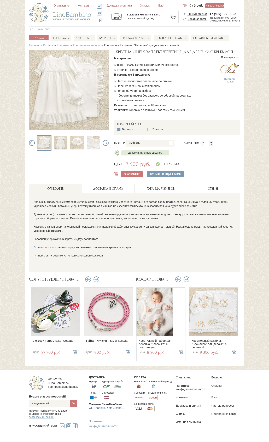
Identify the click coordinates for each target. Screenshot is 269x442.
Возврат (216, 377)
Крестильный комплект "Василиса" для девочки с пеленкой (209, 344)
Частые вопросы (222, 405)
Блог (161, 5)
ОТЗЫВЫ (213, 189)
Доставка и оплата (119, 5)
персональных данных (41, 417)
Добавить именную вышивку (145, 152)
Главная (34, 45)
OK (73, 403)
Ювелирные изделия (208, 38)
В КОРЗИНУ (132, 174)
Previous (32, 143)
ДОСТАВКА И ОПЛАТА (108, 189)
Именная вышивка (188, 422)
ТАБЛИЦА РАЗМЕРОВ (161, 189)
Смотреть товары (230, 80)
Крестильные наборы (86, 45)
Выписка (59, 38)
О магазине (61, 5)
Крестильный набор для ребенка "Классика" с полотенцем (155, 344)
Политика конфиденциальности (190, 387)
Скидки (180, 414)
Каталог (48, 45)
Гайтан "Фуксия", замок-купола (106, 340)
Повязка (155, 129)
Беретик (125, 129)
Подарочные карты (224, 414)
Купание (105, 38)
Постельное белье (169, 38)
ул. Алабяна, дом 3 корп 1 (106, 408)
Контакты (84, 5)
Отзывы (145, 5)
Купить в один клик (165, 174)
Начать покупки (215, 5)
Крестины (83, 38)
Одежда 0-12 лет (134, 38)
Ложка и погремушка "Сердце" (53, 340)
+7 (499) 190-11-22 (223, 13)
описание (55, 189)
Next (106, 143)
